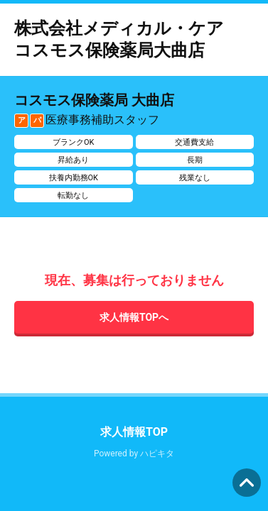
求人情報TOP (134, 432)
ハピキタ (157, 453)
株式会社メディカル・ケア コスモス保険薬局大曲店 (127, 39)
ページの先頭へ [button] (246, 482)
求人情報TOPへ (134, 317)
